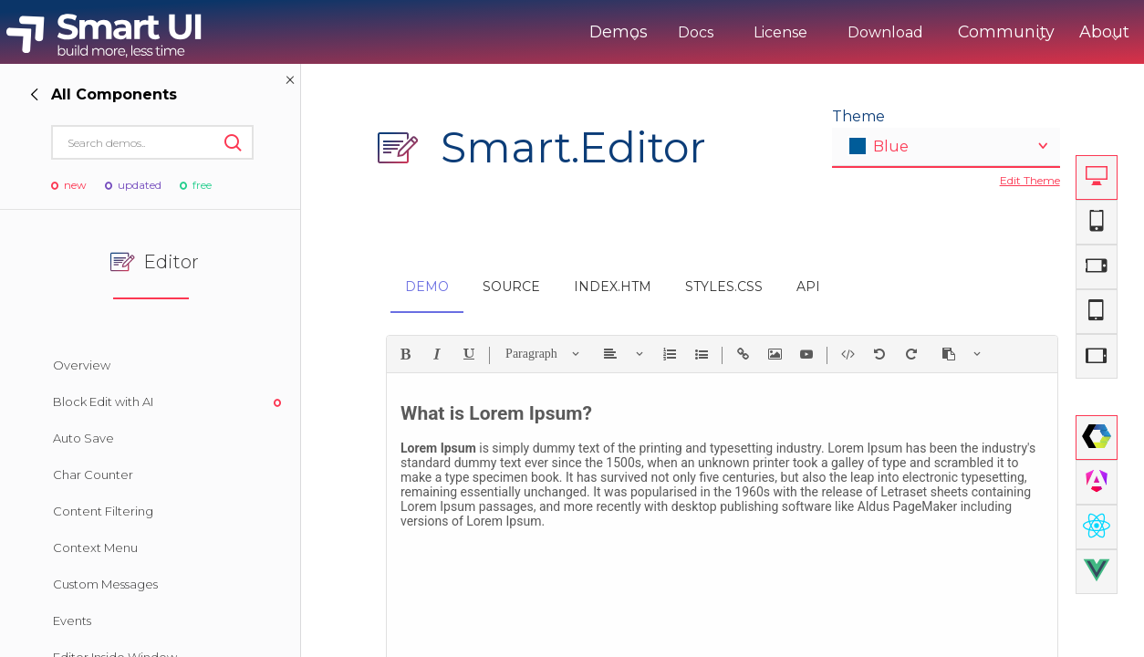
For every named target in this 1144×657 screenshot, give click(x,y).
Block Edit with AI (103, 401)
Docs (631, 32)
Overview (81, 365)
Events (72, 620)
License (716, 32)
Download (820, 32)
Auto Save (83, 438)
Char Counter (93, 474)
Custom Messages (105, 584)
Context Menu (95, 547)
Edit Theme (1030, 180)
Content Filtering (103, 511)
